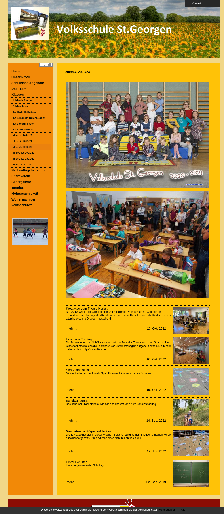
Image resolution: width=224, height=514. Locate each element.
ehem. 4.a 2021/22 (23, 152)
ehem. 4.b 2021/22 (23, 158)
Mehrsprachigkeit (24, 193)
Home (15, 71)
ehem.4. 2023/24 (22, 141)
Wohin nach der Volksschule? (23, 202)
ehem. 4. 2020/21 (23, 164)
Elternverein (20, 176)
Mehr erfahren (167, 509)
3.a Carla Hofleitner (24, 112)
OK (183, 509)
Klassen (17, 94)
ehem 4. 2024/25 (22, 135)
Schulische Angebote (27, 83)
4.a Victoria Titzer (23, 123)
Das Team (18, 89)
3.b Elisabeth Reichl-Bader (29, 118)
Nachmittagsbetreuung (28, 170)
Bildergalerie (21, 182)
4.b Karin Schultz (23, 129)
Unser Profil (20, 77)
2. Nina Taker (20, 106)
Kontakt (195, 3)
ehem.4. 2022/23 (22, 147)
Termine (17, 188)
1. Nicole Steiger (23, 100)
